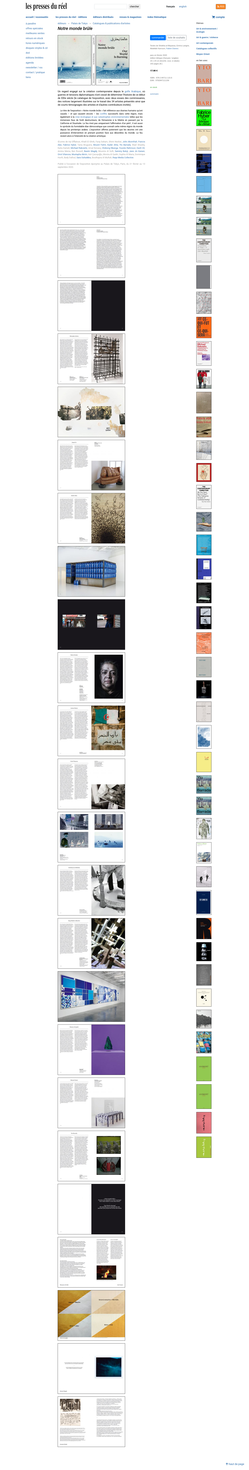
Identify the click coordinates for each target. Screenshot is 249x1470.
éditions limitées (34, 57)
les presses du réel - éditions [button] (71, 17)
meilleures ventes (35, 33)
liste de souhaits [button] (176, 37)
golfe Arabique (133, 91)
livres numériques (35, 43)
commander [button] (158, 37)
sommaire (154, 94)
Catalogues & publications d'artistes (111, 23)
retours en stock (34, 38)
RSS (220, 6)
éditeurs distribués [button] (103, 17)
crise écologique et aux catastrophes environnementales (102, 117)
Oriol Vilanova (64, 154)
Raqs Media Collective (123, 157)
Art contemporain (204, 43)
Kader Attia (112, 145)
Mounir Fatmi (99, 145)
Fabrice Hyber (69, 145)
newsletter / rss (34, 67)
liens (28, 77)
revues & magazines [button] (131, 17)
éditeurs (62, 23)
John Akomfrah (130, 141)
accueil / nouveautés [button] (37, 17)
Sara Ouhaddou (84, 157)
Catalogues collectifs (206, 48)
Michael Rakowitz (79, 148)
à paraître (31, 23)
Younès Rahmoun (127, 148)
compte (218, 17)
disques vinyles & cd (36, 48)
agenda (30, 62)
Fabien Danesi (172, 48)
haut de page (235, 1464)
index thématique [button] (156, 17)
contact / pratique (35, 72)
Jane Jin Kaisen (137, 151)
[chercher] (110, 6)
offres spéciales (34, 28)
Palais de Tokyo (79, 23)
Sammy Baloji (121, 151)
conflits (103, 113)
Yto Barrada (125, 145)
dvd (28, 52)
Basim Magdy (90, 151)
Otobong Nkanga (110, 148)
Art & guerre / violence (207, 37)
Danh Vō (141, 148)
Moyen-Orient (203, 54)
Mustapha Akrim (79, 154)
